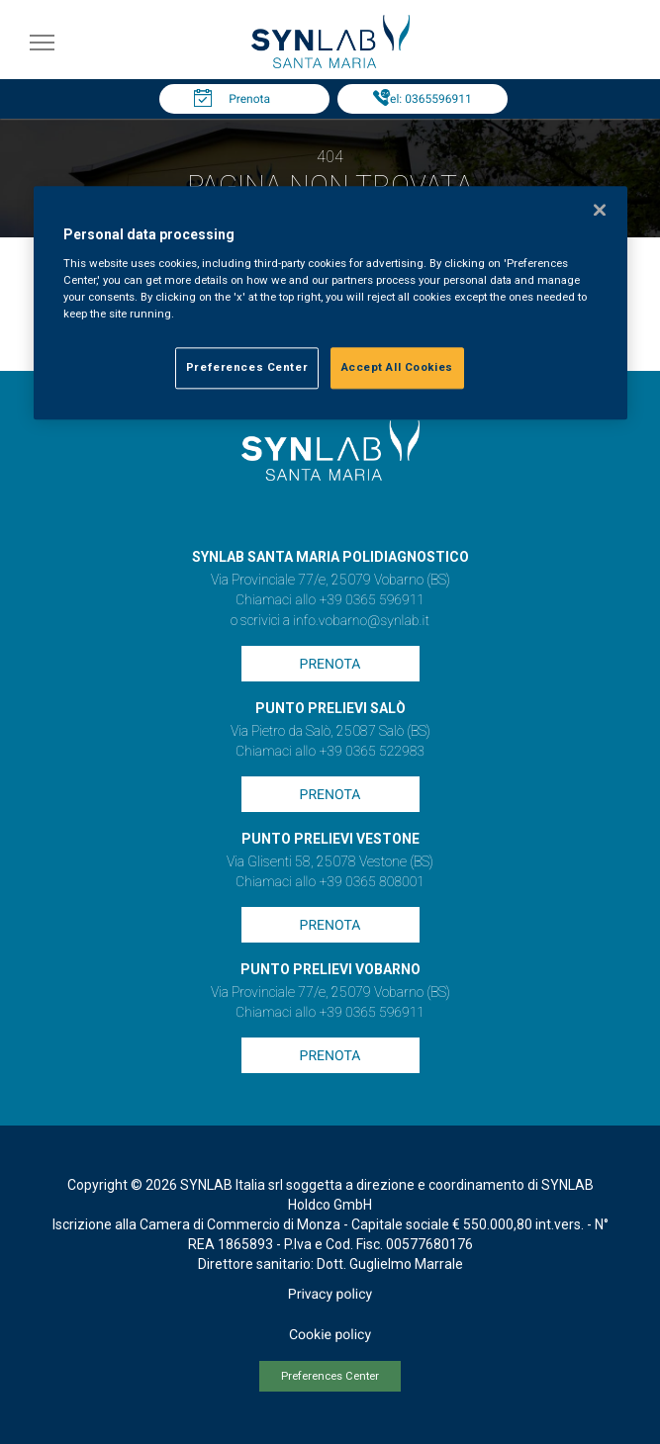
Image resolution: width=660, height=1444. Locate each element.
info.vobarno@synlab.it (361, 621)
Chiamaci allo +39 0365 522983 (330, 752)
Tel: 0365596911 (427, 99)
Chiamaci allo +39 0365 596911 (330, 600)
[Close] (599, 209)
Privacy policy (330, 1295)
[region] (330, 302)
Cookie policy (330, 1335)
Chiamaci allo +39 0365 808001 (330, 882)
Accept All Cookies (397, 367)
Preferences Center (330, 1376)
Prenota (249, 99)
